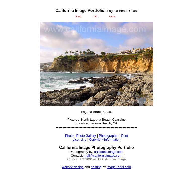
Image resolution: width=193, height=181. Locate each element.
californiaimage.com (108, 152)
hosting (96, 167)
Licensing (79, 139)
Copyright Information (104, 139)
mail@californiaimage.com (103, 155)
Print (124, 136)
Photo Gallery (86, 136)
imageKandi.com (119, 167)
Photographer (109, 136)
